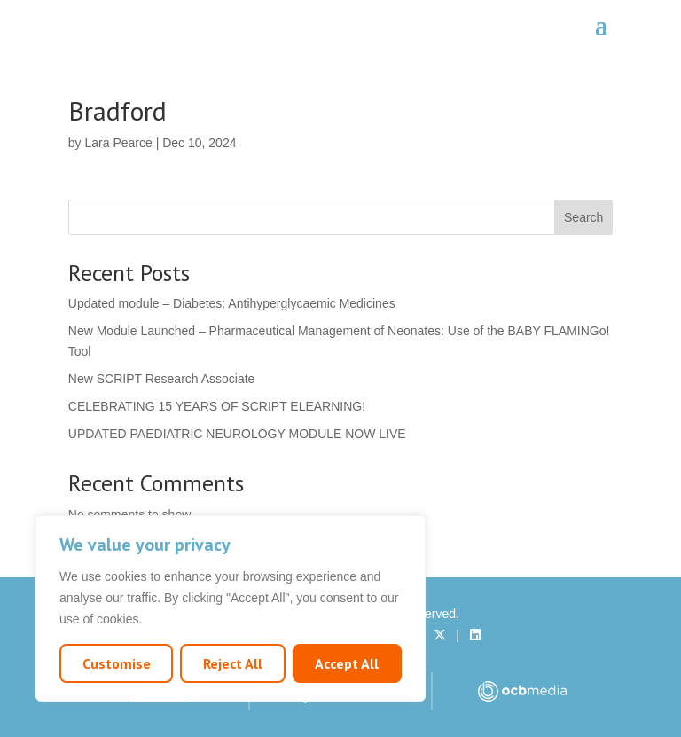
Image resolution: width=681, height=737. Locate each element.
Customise (116, 663)
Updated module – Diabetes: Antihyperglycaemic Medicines (231, 303)
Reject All (232, 663)
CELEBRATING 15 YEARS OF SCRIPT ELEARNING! (216, 406)
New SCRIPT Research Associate (161, 379)
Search (583, 217)
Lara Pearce (118, 143)
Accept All (347, 663)
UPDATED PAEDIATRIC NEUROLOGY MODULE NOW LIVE (237, 434)
